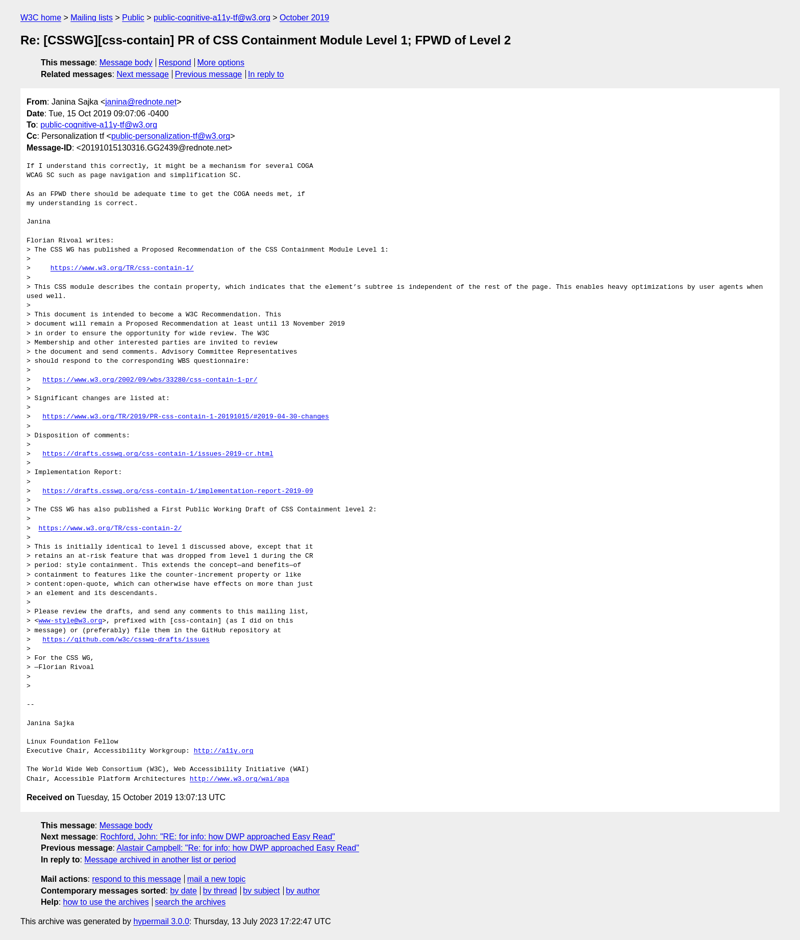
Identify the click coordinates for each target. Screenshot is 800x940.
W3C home (40, 17)
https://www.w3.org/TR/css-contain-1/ (122, 268)
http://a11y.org (224, 751)
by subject (261, 890)
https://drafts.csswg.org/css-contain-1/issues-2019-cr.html (157, 454)
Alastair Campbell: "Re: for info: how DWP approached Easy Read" (238, 848)
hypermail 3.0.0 (161, 921)
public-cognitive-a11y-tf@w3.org (212, 17)
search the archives (190, 902)
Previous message (208, 74)
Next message (143, 74)
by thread (220, 890)
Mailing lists (91, 17)
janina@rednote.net (141, 101)
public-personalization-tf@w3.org (170, 136)
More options (221, 62)
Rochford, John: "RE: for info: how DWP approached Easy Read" (218, 836)
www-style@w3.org (70, 621)
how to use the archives (106, 902)
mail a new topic (216, 879)
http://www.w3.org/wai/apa (239, 779)
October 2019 (304, 17)
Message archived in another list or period (160, 859)
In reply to (266, 74)
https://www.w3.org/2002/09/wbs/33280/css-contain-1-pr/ (149, 380)
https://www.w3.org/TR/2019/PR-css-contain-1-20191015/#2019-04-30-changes (185, 417)
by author (303, 890)
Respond (175, 62)
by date (183, 890)
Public (133, 17)
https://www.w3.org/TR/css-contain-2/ (110, 528)
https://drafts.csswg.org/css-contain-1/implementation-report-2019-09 (177, 491)
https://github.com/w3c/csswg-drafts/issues (126, 640)
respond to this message (136, 879)
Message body (126, 62)
